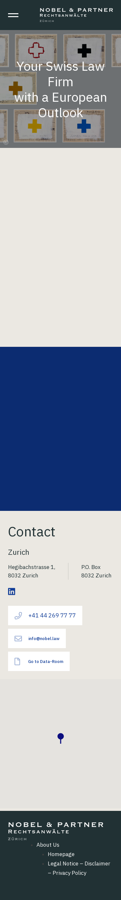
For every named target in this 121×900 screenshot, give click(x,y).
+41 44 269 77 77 (45, 615)
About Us (47, 844)
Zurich (18, 552)
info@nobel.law (37, 638)
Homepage (61, 854)
